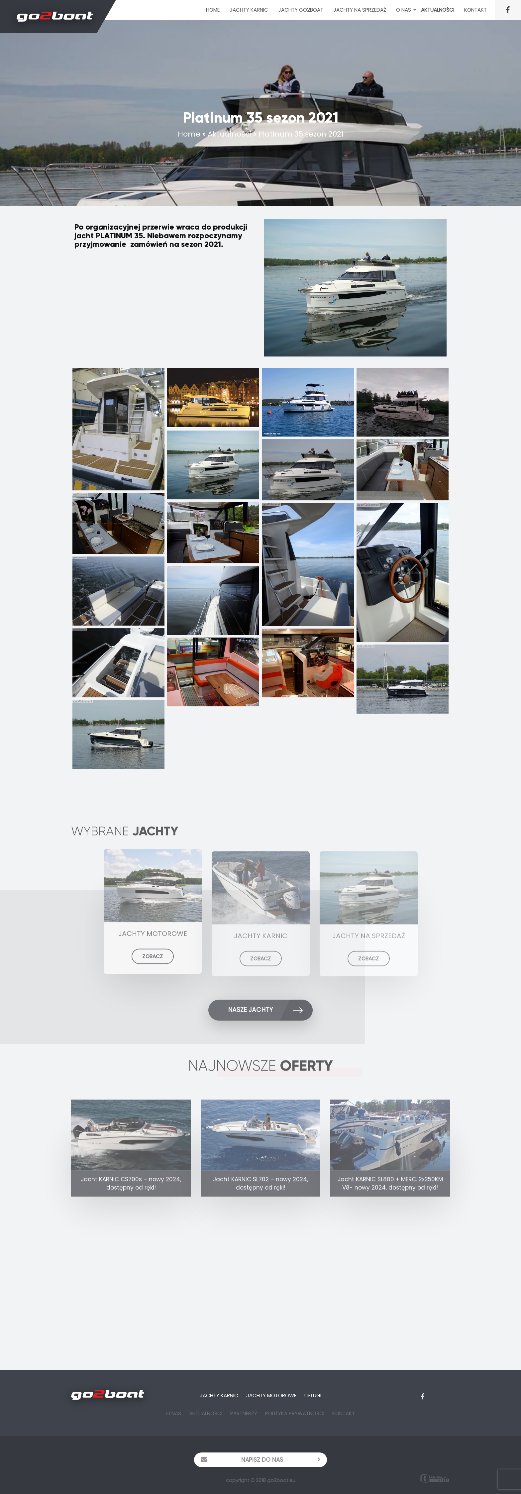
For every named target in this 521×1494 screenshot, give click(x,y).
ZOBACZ (152, 964)
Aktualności (437, 9)
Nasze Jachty (270, 1011)
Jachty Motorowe (271, 1395)
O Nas (403, 9)
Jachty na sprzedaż (359, 9)
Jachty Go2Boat (300, 9)
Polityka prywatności (294, 1413)
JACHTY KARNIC (249, 9)
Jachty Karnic (219, 1395)
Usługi (312, 1395)
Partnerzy (243, 1413)
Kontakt (475, 9)
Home (213, 9)
